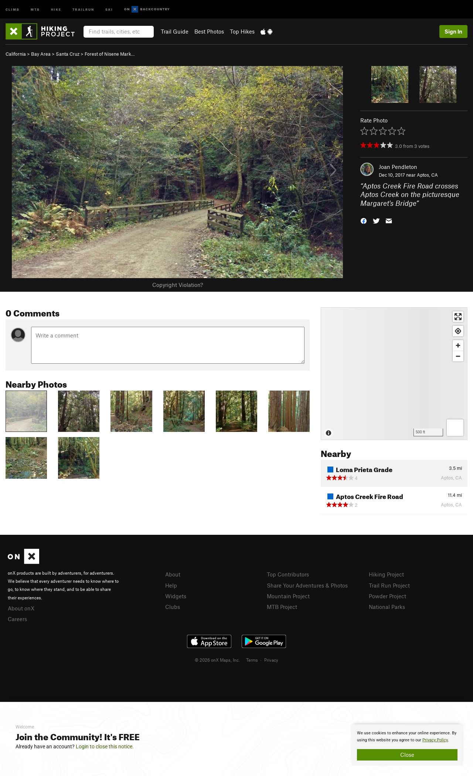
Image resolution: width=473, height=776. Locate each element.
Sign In (453, 31)
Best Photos (209, 31)
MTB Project (282, 606)
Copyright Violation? (177, 284)
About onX (21, 608)
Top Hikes (242, 31)
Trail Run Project (389, 585)
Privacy (271, 659)
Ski (109, 9)
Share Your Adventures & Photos (307, 585)
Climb (13, 9)
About (172, 574)
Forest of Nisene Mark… (110, 54)
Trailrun (83, 9)
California (16, 54)
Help (171, 585)
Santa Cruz (67, 54)
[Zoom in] (458, 345)
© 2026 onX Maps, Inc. (217, 659)
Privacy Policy (435, 740)
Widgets (175, 596)
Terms (252, 659)
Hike (56, 9)
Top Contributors (288, 574)
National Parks (387, 606)
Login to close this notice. (105, 746)
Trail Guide (174, 31)
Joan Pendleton (398, 166)
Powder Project (387, 596)
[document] (407, 745)
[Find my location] (458, 331)
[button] (363, 220)
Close (407, 754)
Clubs (172, 606)
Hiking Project (386, 574)
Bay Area (41, 54)
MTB (35, 9)
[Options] (455, 427)
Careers (17, 619)
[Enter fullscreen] (458, 316)
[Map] (394, 374)
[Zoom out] (458, 356)
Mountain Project (288, 596)
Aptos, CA (427, 175)
